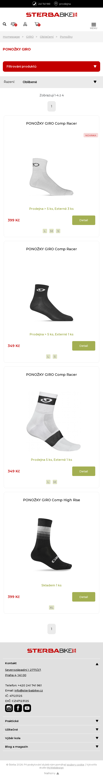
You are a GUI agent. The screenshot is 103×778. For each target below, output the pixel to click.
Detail (83, 220)
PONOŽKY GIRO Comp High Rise (51, 500)
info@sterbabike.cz (29, 690)
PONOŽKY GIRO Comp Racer (51, 123)
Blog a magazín (51, 746)
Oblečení (47, 37)
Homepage (11, 37)
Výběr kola (51, 738)
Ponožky (66, 37)
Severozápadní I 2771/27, (23, 670)
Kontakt (51, 663)
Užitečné (51, 729)
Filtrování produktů (51, 66)
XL (51, 607)
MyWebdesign (55, 767)
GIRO (30, 37)
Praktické (51, 721)
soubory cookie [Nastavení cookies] (75, 764)
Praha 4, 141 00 (15, 675)
